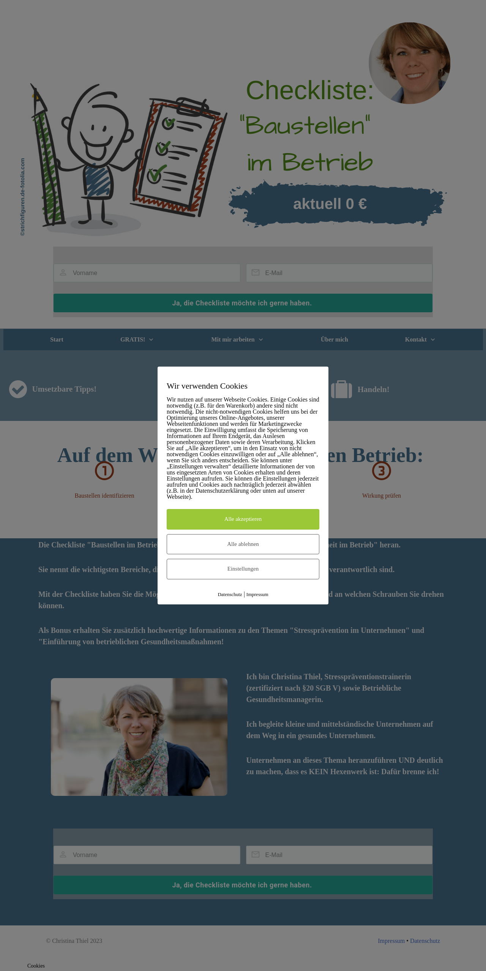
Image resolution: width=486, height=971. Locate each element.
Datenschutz (230, 594)
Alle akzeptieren (243, 519)
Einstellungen (243, 569)
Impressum (257, 594)
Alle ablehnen (243, 544)
